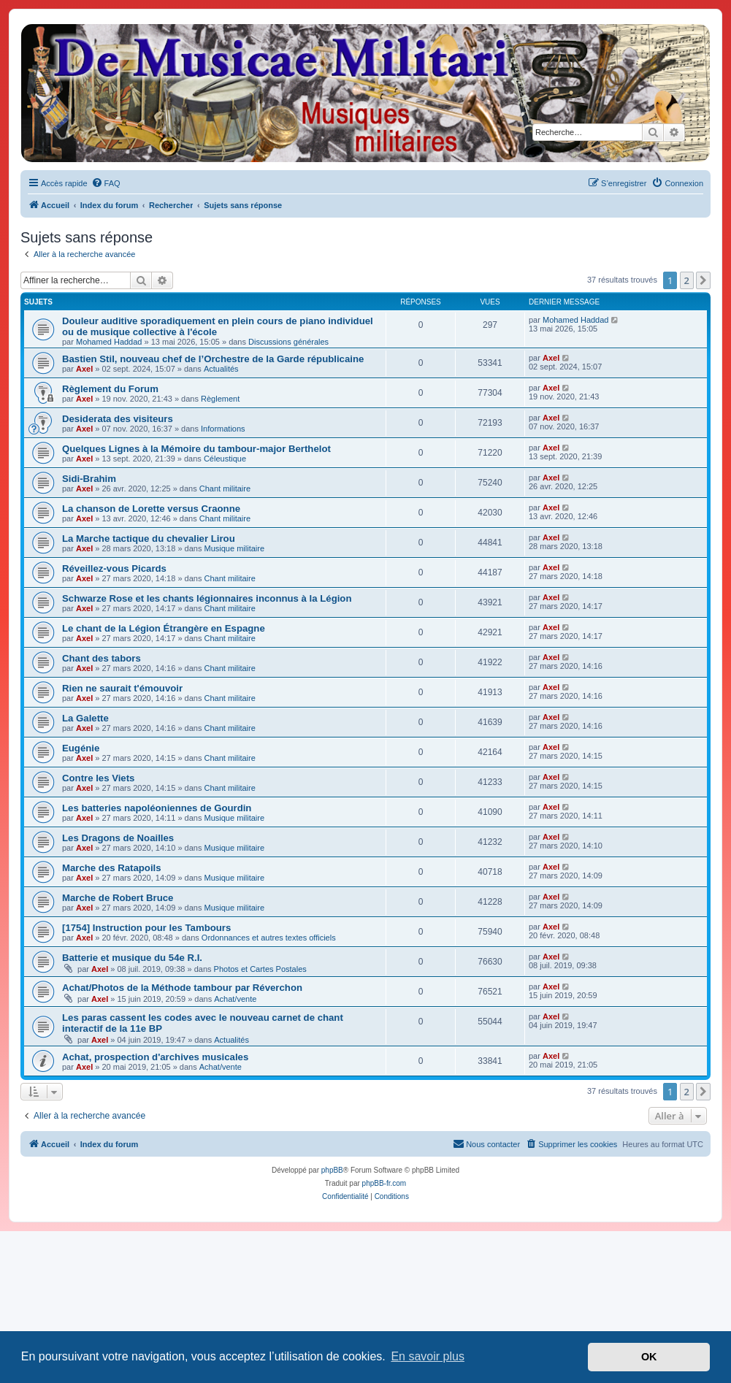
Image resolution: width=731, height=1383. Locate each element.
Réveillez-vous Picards (114, 568)
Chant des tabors (101, 658)
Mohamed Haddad (109, 341)
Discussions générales (288, 341)
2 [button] (686, 280)
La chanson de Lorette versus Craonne (151, 508)
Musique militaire (234, 548)
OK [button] (649, 1357)
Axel (84, 368)
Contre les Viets (98, 778)
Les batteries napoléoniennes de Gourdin (156, 807)
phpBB (332, 1170)
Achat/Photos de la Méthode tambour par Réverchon (182, 987)
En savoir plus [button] (427, 1356)
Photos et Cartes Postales (260, 969)
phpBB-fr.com (384, 1183)
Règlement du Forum (110, 388)
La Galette (85, 718)
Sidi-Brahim (89, 478)
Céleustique (225, 458)
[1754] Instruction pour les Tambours (146, 927)
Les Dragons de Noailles (118, 837)
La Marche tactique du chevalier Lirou (148, 538)
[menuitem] (105, 183)
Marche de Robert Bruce (117, 897)
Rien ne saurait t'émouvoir (122, 688)
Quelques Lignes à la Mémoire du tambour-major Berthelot (196, 448)
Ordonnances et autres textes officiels (269, 937)
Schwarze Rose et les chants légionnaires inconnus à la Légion (206, 598)
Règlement (220, 398)
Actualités (221, 368)
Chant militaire (224, 488)
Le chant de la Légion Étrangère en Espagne (163, 628)
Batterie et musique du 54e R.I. (132, 957)
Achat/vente (235, 999)
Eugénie (80, 748)
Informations (223, 428)
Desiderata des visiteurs (117, 418)
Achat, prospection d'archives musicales (155, 1056)
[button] (703, 280)
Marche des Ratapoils (111, 867)
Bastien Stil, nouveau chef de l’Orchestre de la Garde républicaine (213, 358)
